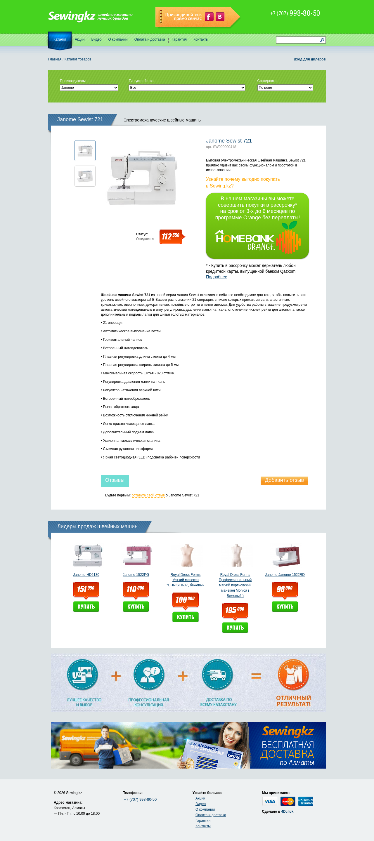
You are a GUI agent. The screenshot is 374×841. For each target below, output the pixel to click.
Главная (55, 59)
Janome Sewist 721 (229, 141)
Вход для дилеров (310, 59)
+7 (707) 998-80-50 (140, 799)
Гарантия (179, 39)
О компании (118, 39)
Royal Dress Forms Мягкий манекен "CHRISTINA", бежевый (186, 580)
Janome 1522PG (136, 575)
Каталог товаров (78, 59)
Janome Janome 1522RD (285, 575)
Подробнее (216, 276)
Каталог (59, 39)
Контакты (201, 39)
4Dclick (287, 811)
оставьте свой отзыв (148, 495)
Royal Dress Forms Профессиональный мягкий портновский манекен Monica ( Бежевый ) (235, 585)
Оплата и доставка (149, 39)
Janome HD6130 (86, 575)
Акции (80, 39)
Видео (96, 39)
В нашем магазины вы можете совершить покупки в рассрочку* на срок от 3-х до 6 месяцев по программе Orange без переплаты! (257, 225)
